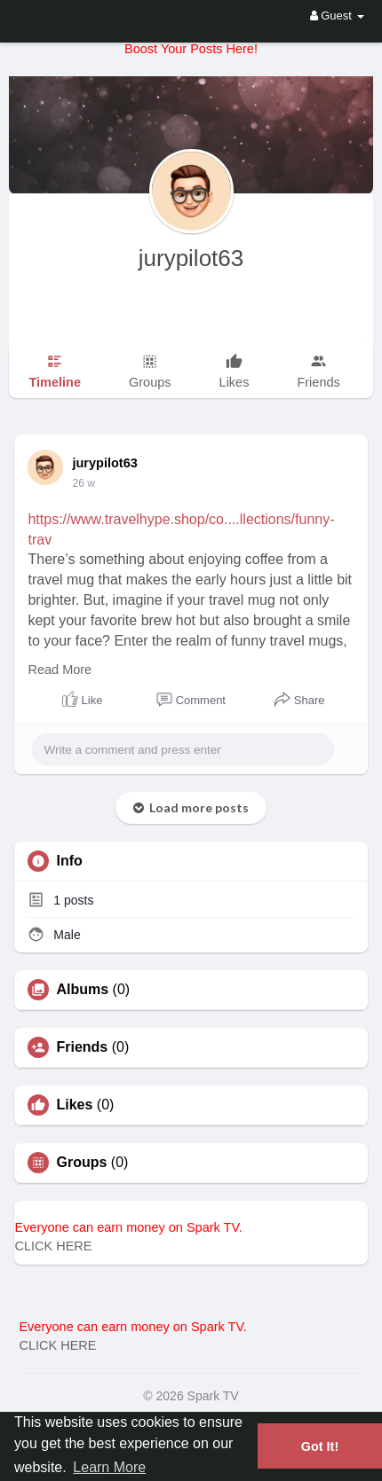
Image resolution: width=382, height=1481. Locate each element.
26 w (83, 483)
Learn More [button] (109, 1467)
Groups (81, 1163)
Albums (82, 990)
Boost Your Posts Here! (191, 49)
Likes (74, 1105)
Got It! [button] (319, 1446)
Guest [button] (337, 15)
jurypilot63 (191, 258)
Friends (81, 1047)
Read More (60, 669)
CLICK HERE (53, 1246)
